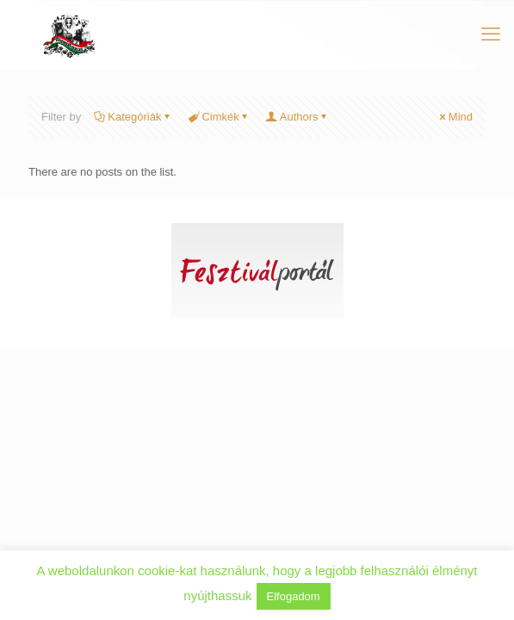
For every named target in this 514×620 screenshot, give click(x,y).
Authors (298, 116)
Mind (455, 116)
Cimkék (219, 116)
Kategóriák (133, 116)
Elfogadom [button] (293, 596)
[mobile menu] (490, 34)
